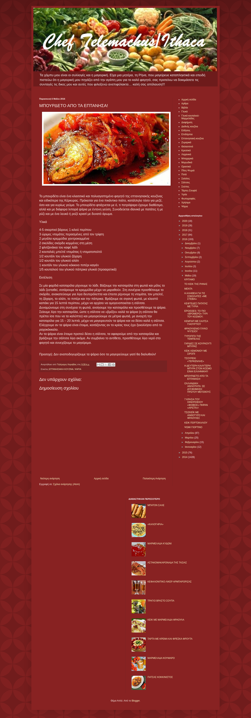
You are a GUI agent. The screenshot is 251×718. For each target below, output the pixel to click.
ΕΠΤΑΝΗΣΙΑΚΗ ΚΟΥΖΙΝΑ (61, 369)
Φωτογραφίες (188, 198)
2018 (185, 230)
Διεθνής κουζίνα (189, 126)
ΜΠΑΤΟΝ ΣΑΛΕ (155, 505)
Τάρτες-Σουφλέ (189, 190)
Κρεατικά (186, 150)
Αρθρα (184, 103)
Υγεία (184, 194)
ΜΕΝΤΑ (188, 288)
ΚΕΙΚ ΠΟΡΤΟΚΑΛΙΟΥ (195, 422)
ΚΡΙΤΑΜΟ (189, 279)
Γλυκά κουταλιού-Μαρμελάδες (190, 117)
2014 (185, 457)
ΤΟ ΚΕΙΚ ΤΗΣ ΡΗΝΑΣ (195, 284)
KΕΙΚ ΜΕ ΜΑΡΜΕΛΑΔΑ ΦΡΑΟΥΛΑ (165, 619)
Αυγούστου (191, 261)
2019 (185, 225)
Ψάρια (184, 206)
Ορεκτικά (186, 166)
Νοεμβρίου (191, 248)
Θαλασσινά (187, 146)
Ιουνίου (189, 271)
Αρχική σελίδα (101, 478)
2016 (185, 239)
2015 (185, 452)
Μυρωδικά (186, 162)
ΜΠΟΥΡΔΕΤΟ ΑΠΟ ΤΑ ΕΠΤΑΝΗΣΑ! (196, 377)
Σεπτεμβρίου (192, 257)
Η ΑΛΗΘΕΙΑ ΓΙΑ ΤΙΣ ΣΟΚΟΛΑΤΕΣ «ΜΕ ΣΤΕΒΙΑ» (195, 296)
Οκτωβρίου (191, 252)
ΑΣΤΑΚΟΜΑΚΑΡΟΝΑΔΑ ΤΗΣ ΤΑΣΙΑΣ (167, 562)
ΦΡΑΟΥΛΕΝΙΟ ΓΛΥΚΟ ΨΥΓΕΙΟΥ (196, 330)
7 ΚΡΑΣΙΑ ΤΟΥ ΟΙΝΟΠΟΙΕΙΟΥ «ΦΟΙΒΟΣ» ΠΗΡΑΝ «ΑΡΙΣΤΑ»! (196, 403)
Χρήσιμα (185, 202)
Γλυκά (184, 111)
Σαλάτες (185, 178)
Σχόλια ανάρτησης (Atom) (66, 484)
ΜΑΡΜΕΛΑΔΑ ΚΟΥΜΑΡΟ (161, 658)
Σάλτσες (185, 182)
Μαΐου (188, 275)
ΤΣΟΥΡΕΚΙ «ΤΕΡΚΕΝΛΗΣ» (194, 359)
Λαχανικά (186, 154)
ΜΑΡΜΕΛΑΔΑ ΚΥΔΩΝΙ (159, 543)
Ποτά (184, 174)
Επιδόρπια (187, 134)
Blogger (136, 700)
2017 (185, 234)
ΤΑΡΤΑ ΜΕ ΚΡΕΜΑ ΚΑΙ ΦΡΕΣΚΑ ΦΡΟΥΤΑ (169, 638)
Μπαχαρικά (187, 158)
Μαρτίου (189, 437)
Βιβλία (184, 107)
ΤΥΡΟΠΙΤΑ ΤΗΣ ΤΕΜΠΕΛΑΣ (192, 337)
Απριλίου (190, 433)
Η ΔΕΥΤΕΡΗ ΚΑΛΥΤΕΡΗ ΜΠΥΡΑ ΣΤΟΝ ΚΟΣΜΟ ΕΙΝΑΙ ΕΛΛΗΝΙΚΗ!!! (198, 368)
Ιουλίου (189, 266)
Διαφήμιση (186, 122)
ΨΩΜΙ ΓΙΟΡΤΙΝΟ (193, 427)
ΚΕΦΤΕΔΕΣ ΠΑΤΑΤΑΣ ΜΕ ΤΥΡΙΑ (196, 305)
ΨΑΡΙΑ (78, 369)
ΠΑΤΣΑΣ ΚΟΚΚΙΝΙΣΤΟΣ (160, 677)
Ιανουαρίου (191, 447)
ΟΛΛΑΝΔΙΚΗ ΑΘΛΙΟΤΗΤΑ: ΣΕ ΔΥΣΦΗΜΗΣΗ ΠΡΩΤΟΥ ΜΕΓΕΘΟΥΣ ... (197, 389)
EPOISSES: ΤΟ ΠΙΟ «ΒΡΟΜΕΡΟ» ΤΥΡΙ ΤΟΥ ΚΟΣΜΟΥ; (196, 314)
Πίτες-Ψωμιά (188, 170)
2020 (185, 221)
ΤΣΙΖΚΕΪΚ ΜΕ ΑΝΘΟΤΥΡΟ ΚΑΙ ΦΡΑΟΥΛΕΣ (194, 415)
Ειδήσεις (185, 130)
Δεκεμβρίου (191, 243)
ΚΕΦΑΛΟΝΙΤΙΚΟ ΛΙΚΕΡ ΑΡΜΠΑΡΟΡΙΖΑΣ (169, 581)
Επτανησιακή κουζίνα (192, 138)
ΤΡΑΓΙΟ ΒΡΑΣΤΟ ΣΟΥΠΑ (160, 600)
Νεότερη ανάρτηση (50, 478)
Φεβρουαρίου (192, 442)
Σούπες (185, 186)
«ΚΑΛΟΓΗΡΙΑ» (155, 524)
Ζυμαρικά (186, 142)
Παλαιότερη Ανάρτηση (154, 478)
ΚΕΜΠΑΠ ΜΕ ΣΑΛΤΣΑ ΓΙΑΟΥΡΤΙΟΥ (196, 322)
